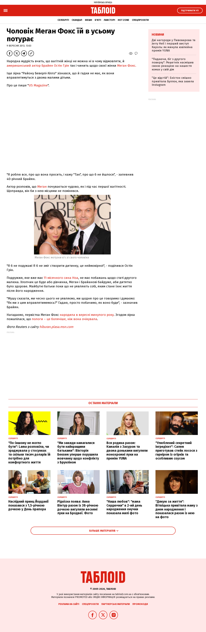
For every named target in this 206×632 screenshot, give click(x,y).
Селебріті (63, 20)
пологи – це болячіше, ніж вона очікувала (64, 319)
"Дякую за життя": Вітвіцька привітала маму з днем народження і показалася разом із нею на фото (176, 509)
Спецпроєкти (140, 20)
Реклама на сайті (68, 604)
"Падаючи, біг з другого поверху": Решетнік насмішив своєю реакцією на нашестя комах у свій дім (173, 64)
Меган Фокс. (126, 65)
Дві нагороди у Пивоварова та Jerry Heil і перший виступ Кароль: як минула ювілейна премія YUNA (173, 45)
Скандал (77, 20)
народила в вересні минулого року (87, 315)
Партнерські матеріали (115, 604)
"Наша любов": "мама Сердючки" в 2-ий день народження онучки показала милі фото (124, 507)
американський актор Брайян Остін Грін (38, 65)
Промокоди (140, 604)
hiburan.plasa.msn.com (56, 327)
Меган (42, 187)
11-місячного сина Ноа (61, 278)
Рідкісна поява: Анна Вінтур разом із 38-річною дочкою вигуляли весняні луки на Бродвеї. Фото (77, 507)
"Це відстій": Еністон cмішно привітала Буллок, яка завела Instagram (173, 81)
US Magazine (38, 85)
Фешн (88, 20)
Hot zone (123, 20)
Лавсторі (109, 20)
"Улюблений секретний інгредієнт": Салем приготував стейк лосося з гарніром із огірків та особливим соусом (176, 450)
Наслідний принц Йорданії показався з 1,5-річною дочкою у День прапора (28, 505)
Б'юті (98, 20)
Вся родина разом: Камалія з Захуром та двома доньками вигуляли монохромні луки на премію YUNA (127, 450)
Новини (158, 34)
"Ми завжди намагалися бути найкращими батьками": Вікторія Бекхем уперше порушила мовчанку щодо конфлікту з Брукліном (78, 452)
